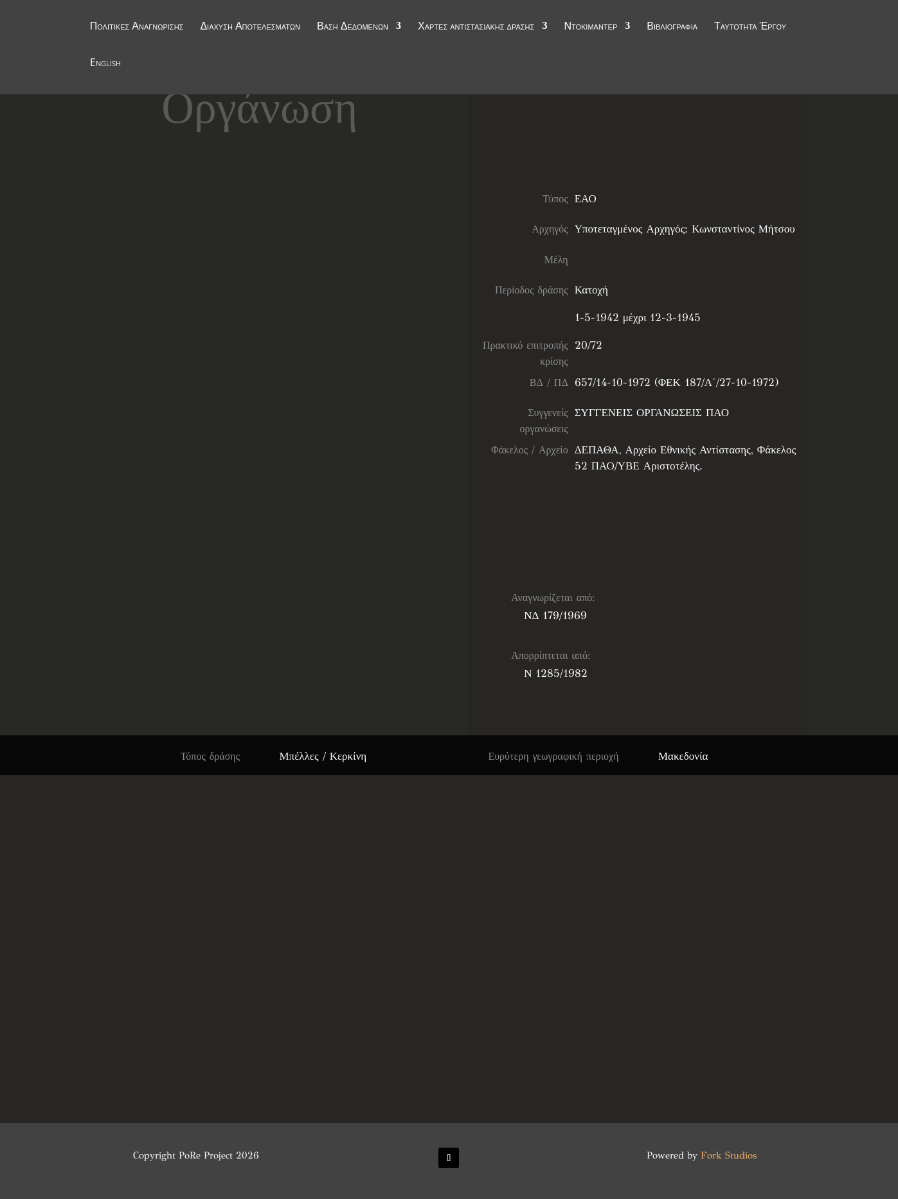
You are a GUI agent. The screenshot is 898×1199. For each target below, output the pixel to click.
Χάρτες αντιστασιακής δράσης (476, 27)
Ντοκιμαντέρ (590, 27)
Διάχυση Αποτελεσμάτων (250, 27)
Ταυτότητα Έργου (750, 27)
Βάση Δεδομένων (352, 27)
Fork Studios (729, 1155)
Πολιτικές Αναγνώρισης (137, 27)
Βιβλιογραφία (672, 27)
